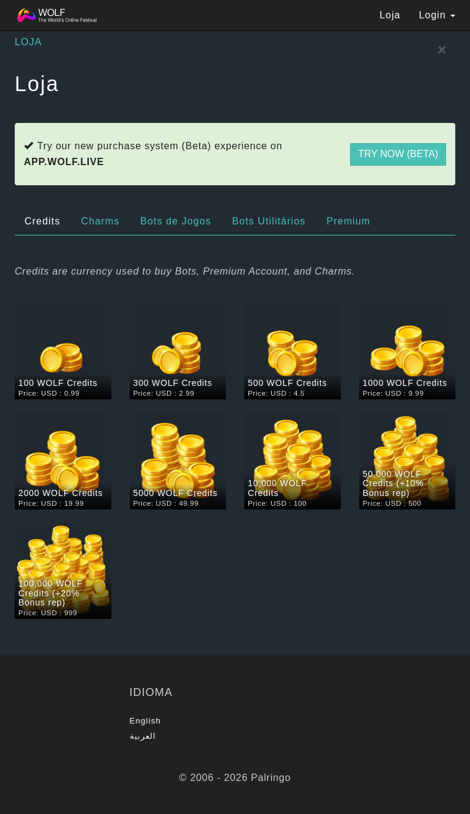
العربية (143, 736)
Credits (42, 221)
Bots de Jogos (175, 221)
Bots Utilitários (268, 221)
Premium (348, 221)
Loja (389, 15)
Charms (100, 221)
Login (437, 15)
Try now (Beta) (398, 154)
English (146, 720)
